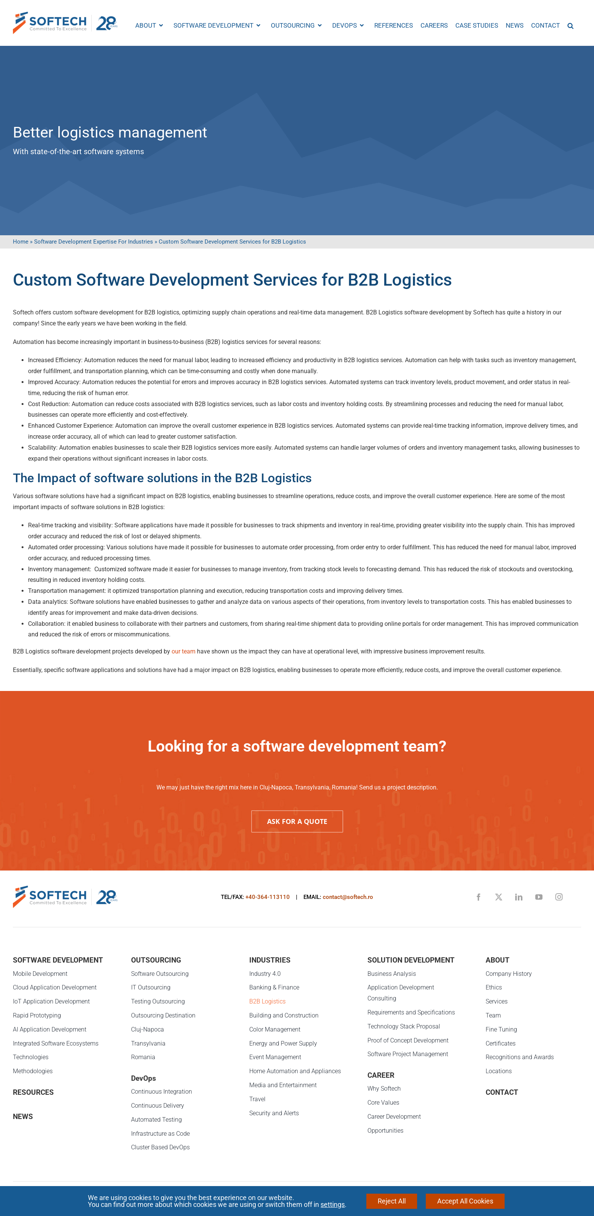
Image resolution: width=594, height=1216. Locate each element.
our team (183, 651)
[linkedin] (519, 897)
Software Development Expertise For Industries (93, 241)
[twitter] (499, 897)
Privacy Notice (254, 1198)
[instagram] (559, 897)
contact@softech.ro (348, 897)
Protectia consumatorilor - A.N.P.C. (334, 1198)
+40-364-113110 (267, 897)
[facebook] (479, 897)
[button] (570, 25)
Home (20, 241)
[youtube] (539, 897)
